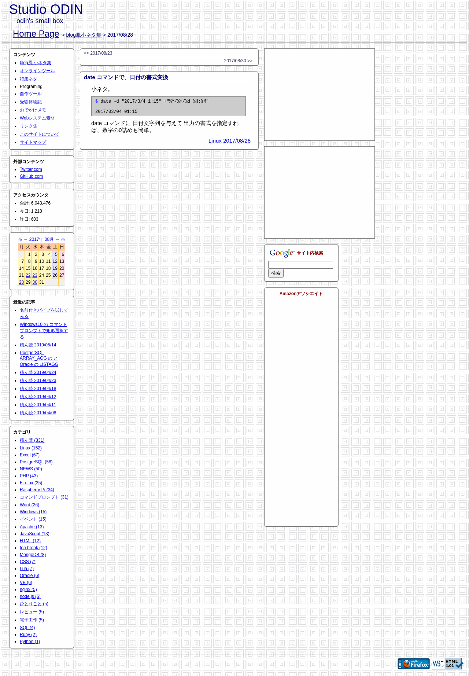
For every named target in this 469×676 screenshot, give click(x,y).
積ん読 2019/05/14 (38, 345)
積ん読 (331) (32, 440)
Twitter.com (31, 169)
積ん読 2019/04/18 (38, 388)
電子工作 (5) (32, 619)
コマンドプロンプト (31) (44, 497)
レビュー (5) (32, 611)
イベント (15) (33, 519)
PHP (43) (29, 475)
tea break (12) (33, 547)
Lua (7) (27, 568)
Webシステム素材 (37, 118)
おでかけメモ (33, 110)
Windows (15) (33, 511)
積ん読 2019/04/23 (38, 380)
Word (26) (29, 504)
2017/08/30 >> (238, 60)
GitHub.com (31, 176)
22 (28, 275)
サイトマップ (33, 142)
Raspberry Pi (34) (37, 489)
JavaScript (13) (34, 533)
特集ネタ (28, 78)
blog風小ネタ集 (83, 35)
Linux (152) (31, 448)
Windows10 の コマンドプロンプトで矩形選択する (44, 330)
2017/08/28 (237, 144)
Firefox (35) (31, 482)
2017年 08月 (41, 239)
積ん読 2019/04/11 (38, 404)
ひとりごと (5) (34, 603)
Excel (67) (30, 455)
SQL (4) (27, 627)
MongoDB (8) (33, 554)
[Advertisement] (319, 94)
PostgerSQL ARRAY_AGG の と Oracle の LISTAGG (39, 358)
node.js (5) (30, 596)
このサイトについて (39, 134)
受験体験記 (31, 101)
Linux (215, 144)
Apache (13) (32, 526)
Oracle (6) (29, 575)
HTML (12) (30, 540)
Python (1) (30, 641)
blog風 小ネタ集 (35, 62)
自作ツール (31, 93)
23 (34, 275)
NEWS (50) (31, 468)
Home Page (36, 33)
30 (34, 282)
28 (21, 282)
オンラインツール (37, 70)
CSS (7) (28, 561)
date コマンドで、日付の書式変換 (126, 77)
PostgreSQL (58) (36, 461)
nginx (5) (28, 589)
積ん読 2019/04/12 (38, 396)
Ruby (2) (28, 634)
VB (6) (26, 582)
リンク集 (28, 126)
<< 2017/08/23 (98, 53)
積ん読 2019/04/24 (38, 372)
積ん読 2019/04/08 (38, 412)
